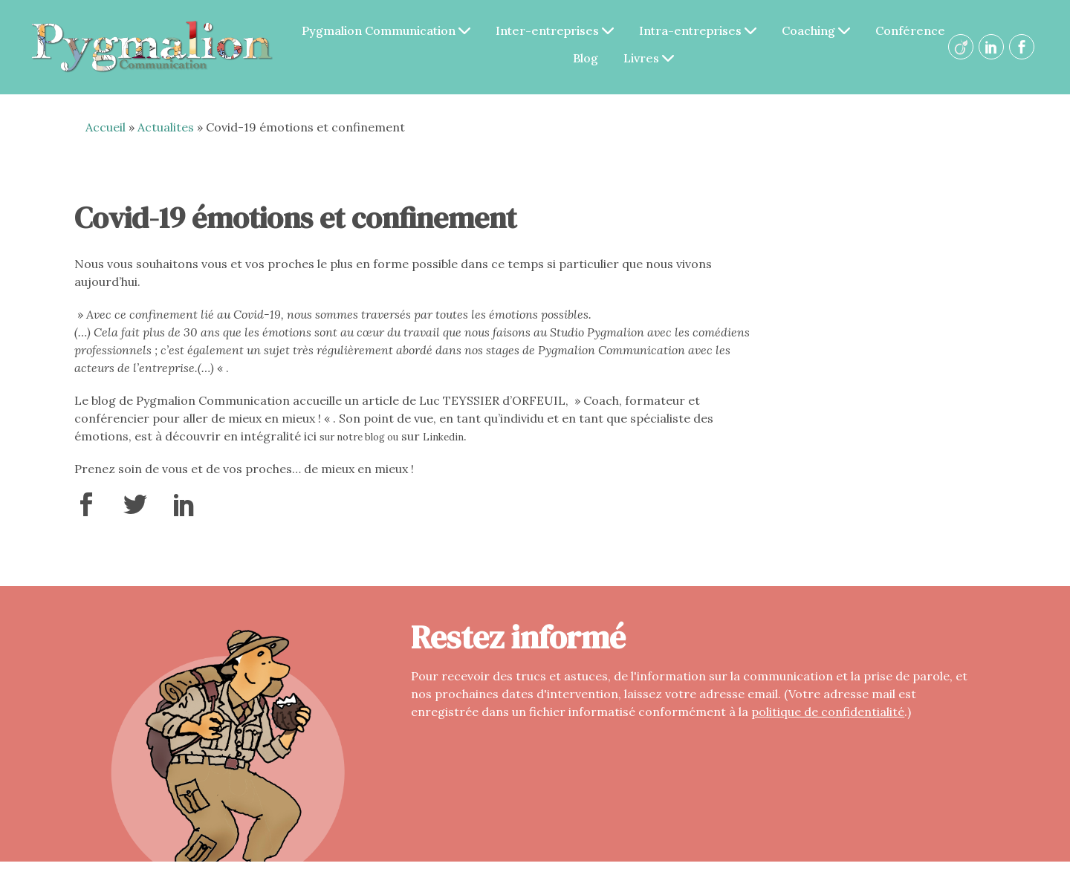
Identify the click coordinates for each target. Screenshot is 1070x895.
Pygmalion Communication (386, 30)
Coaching (816, 30)
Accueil (105, 127)
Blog (585, 58)
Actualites (165, 127)
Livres (648, 58)
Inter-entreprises (555, 30)
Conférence (910, 30)
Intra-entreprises (697, 30)
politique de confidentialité (827, 711)
